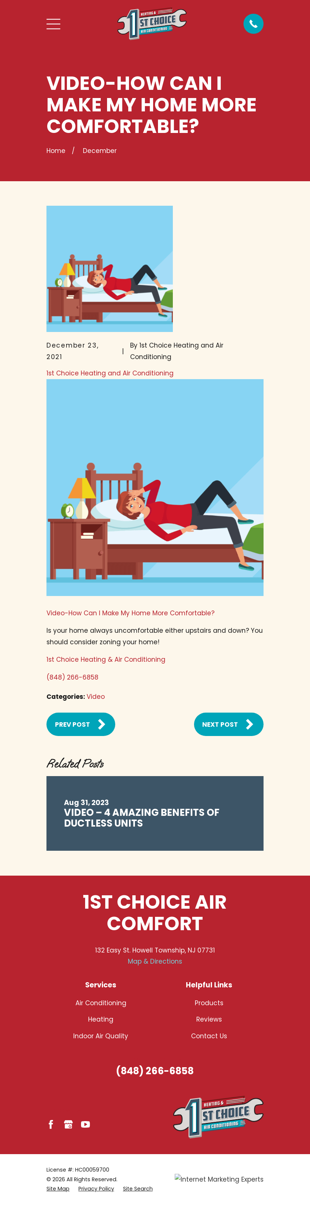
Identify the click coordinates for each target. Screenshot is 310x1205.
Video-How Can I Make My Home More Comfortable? (130, 613)
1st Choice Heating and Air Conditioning (110, 373)
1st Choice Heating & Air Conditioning (105, 659)
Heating (100, 1019)
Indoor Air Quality (100, 1036)
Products (209, 1003)
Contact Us (209, 1036)
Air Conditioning (100, 1003)
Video (96, 696)
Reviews (209, 1019)
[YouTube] (85, 1124)
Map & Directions (155, 961)
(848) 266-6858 (72, 677)
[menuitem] (58, 1188)
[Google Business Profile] (68, 1124)
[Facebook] (50, 1124)
